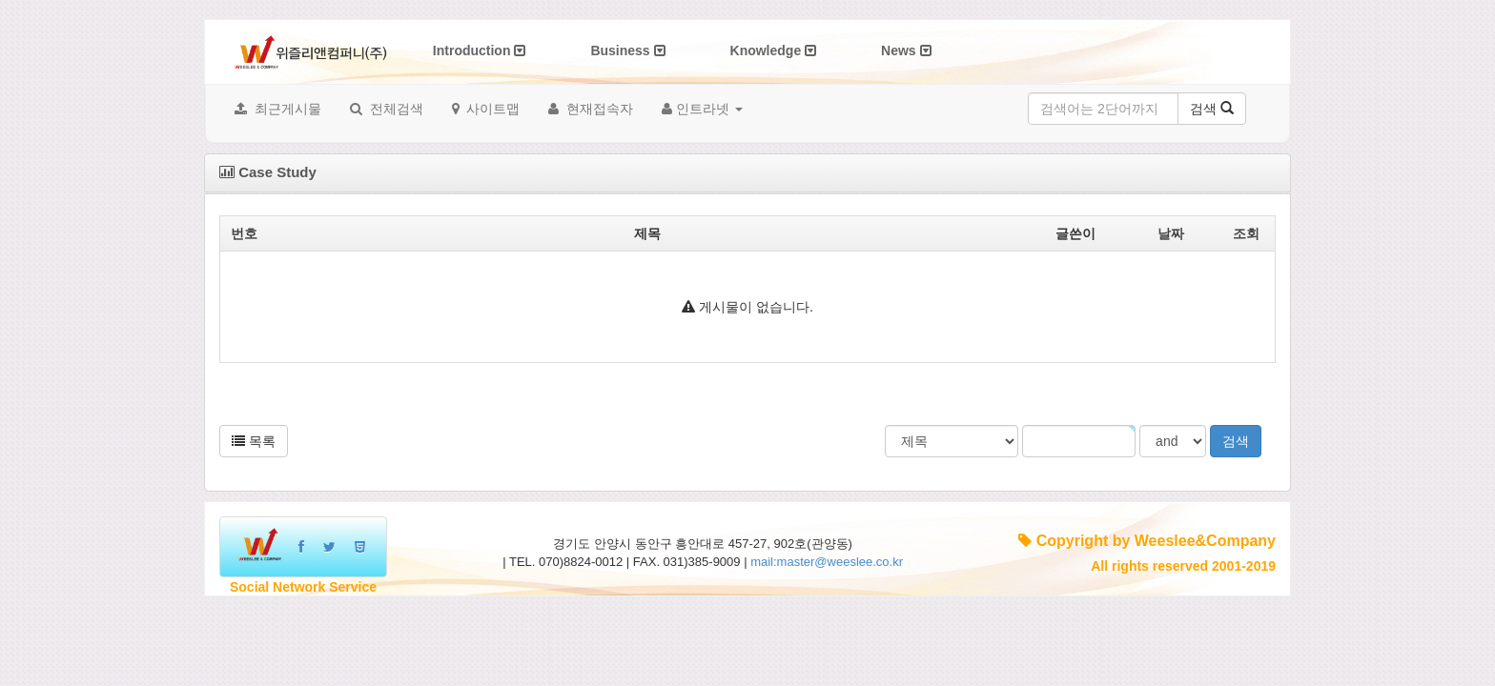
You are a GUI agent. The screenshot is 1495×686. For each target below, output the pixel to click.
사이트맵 (486, 108)
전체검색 (386, 108)
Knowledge (773, 50)
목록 (254, 441)
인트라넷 (702, 108)
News (906, 50)
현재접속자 (590, 108)
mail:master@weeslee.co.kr (826, 562)
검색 (1212, 108)
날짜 (1170, 233)
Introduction (479, 50)
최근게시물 (278, 108)
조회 (1246, 233)
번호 (244, 233)
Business (627, 50)
